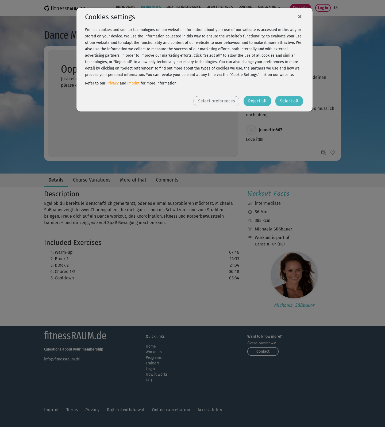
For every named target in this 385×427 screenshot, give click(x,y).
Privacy (112, 83)
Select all (289, 100)
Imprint (133, 83)
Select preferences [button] (216, 100)
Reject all (257, 100)
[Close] (299, 16)
